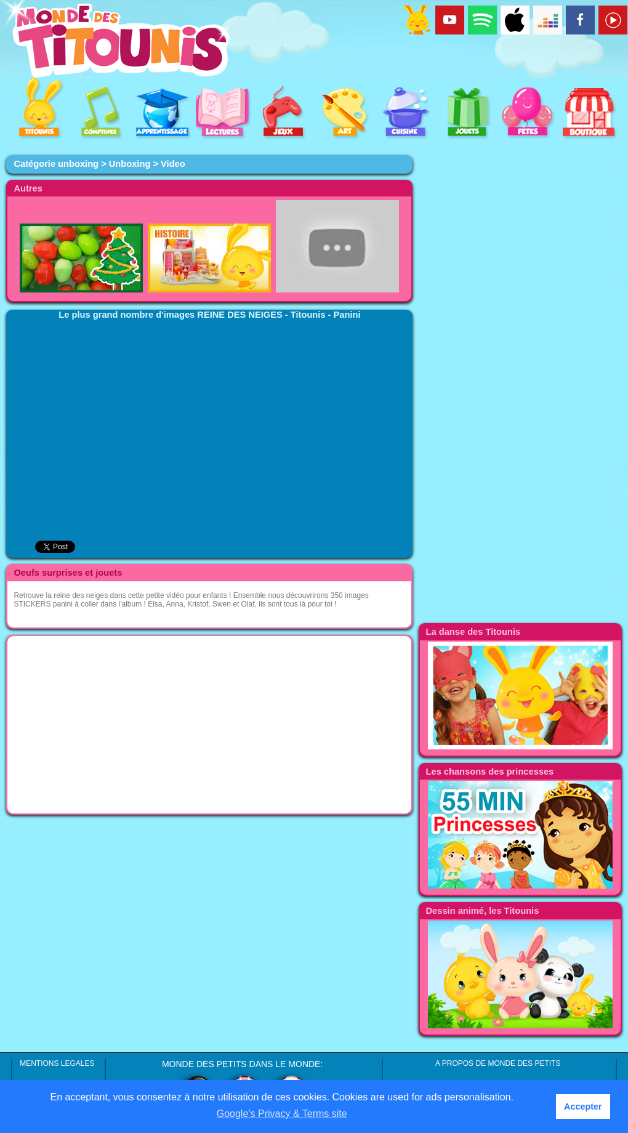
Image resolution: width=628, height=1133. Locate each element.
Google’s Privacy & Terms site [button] (282, 1113)
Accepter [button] (583, 1106)
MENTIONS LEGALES (57, 1063)
